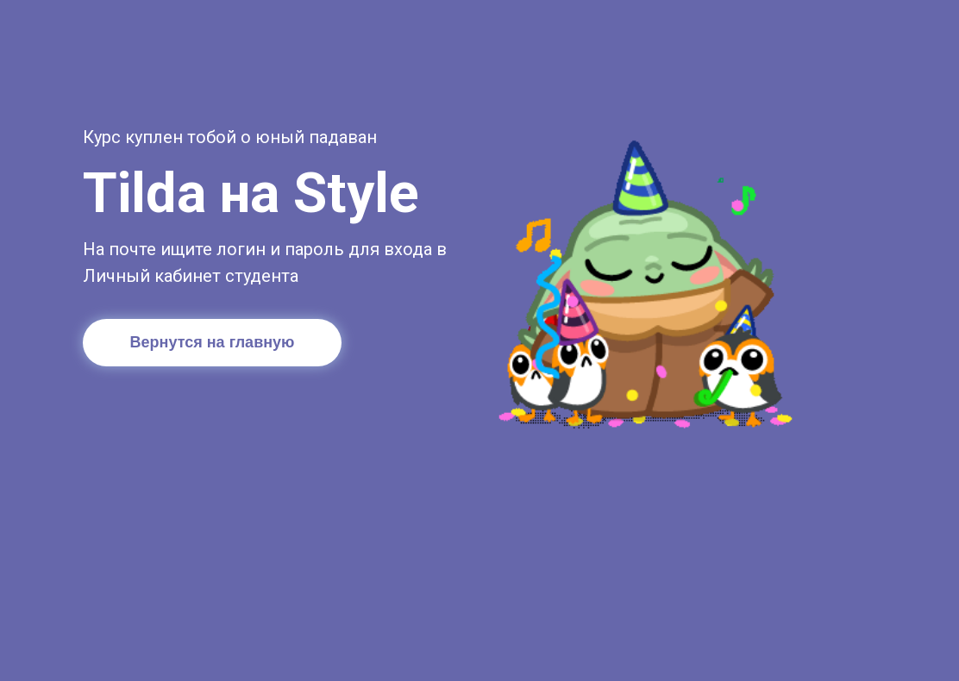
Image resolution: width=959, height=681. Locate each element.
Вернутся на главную (212, 342)
